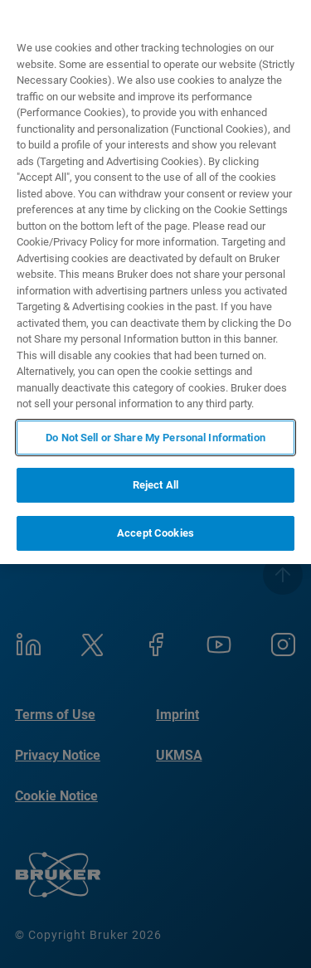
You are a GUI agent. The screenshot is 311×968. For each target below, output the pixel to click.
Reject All (155, 485)
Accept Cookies (155, 533)
